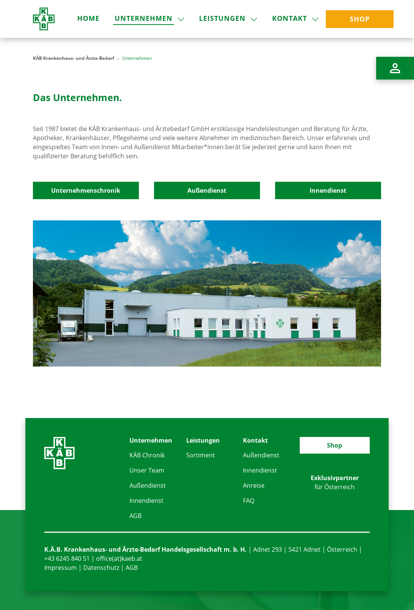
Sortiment (200, 455)
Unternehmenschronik (85, 190)
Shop (334, 445)
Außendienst (206, 190)
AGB (135, 516)
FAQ (248, 500)
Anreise (254, 485)
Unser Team (146, 470)
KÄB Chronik (147, 455)
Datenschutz (101, 567)
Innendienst (328, 190)
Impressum (60, 567)
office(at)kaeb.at (119, 558)
